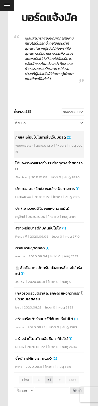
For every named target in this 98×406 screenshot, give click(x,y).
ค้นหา (77, 391)
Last (72, 379)
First (25, 379)
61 (49, 379)
